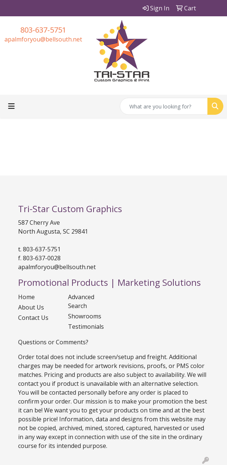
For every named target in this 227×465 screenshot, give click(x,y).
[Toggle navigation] (11, 106)
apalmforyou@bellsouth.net (43, 39)
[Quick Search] (164, 106)
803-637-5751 (43, 30)
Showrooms (84, 316)
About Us (31, 307)
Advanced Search (81, 301)
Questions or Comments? (53, 342)
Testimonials (86, 326)
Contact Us (33, 318)
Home (26, 297)
